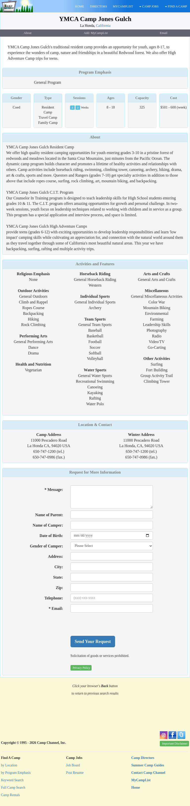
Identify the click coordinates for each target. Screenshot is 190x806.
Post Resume (75, 773)
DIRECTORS (98, 6)
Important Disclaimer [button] (175, 743)
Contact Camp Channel (148, 773)
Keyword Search (12, 780)
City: (58, 567)
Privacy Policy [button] (81, 668)
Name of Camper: (48, 525)
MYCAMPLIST (123, 6)
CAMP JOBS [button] (149, 6)
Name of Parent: (49, 515)
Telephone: (54, 598)
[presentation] (108, 624)
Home (135, 787)
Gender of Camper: (46, 546)
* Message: (54, 489)
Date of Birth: (51, 536)
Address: (55, 556)
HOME (79, 6)
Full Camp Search (13, 787)
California (103, 25)
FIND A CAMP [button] (176, 6)
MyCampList (141, 780)
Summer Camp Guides (147, 765)
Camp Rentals (10, 795)
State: (58, 577)
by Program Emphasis (16, 773)
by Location (9, 765)
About (95, 137)
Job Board (73, 765)
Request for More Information (95, 472)
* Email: (56, 608)
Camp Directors (142, 758)
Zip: (59, 588)
